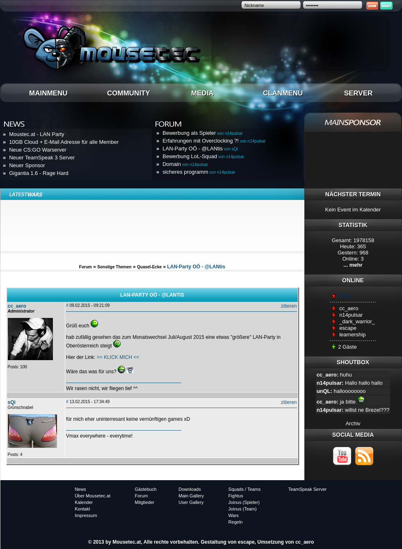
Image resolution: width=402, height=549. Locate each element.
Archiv (352, 423)
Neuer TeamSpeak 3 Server (42, 157)
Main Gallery (191, 495)
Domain (185, 164)
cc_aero (348, 308)
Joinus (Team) (242, 508)
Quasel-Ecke (149, 267)
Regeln (235, 522)
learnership (352, 334)
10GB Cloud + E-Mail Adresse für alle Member (64, 142)
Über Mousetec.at (92, 495)
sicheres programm (198, 172)
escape (347, 328)
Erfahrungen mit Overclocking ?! (213, 141)
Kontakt (82, 508)
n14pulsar (351, 315)
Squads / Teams (244, 489)
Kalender (84, 502)
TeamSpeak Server (307, 489)
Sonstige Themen (114, 267)
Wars (233, 515)
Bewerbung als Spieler (202, 133)
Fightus (235, 495)
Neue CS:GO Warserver (37, 150)
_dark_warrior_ (357, 321)
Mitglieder (145, 502)
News (80, 489)
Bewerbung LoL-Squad (203, 156)
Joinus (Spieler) (244, 502)
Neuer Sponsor (27, 165)
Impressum (86, 515)
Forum (85, 267)
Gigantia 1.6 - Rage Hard (39, 173)
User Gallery (190, 502)
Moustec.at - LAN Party (36, 134)
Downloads (189, 489)
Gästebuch (146, 489)
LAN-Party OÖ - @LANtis (200, 148)
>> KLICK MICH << (118, 357)
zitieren (289, 306)
